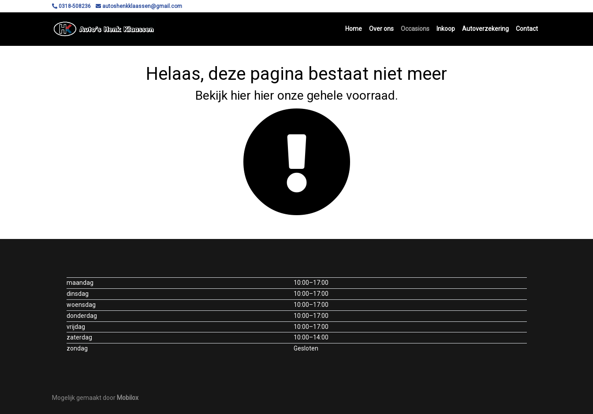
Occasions (415, 28)
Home (353, 28)
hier (241, 95)
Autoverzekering (485, 28)
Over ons (381, 28)
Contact (527, 28)
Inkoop (445, 28)
